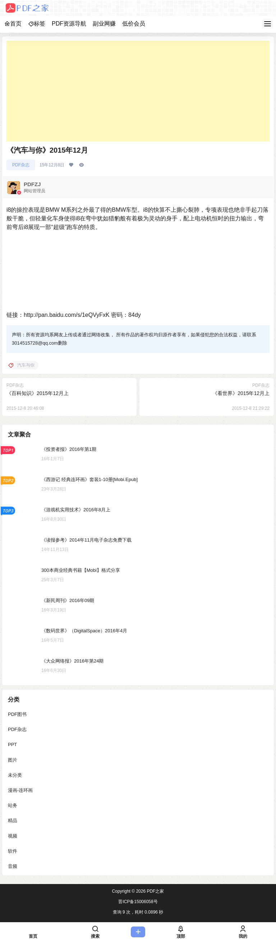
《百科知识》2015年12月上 (37, 393)
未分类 (15, 775)
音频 (12, 866)
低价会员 (133, 24)
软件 (12, 851)
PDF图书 (17, 714)
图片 (12, 760)
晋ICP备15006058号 (137, 901)
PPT (12, 745)
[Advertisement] (138, 91)
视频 (12, 836)
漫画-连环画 (20, 790)
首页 (13, 24)
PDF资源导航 (69, 24)
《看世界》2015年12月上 (241, 393)
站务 (12, 805)
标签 (36, 24)
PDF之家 (155, 891)
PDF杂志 (20, 164)
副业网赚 (104, 24)
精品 (12, 821)
